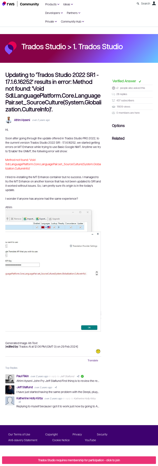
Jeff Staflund (67, 376)
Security (102, 434)
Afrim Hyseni (22, 120)
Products (51, 4)
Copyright (51, 434)
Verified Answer (124, 81)
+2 (117, 87)
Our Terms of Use (19, 434)
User (154, 3)
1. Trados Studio (98, 46)
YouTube (90, 440)
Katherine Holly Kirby (29, 398)
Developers (52, 13)
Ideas (66, 4)
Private (49, 21)
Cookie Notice (61, 440)
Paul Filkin (22, 376)
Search (145, 3)
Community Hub (71, 21)
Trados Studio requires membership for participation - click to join (79, 460)
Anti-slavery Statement (22, 440)
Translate (93, 360)
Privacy (77, 434)
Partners (72, 13)
